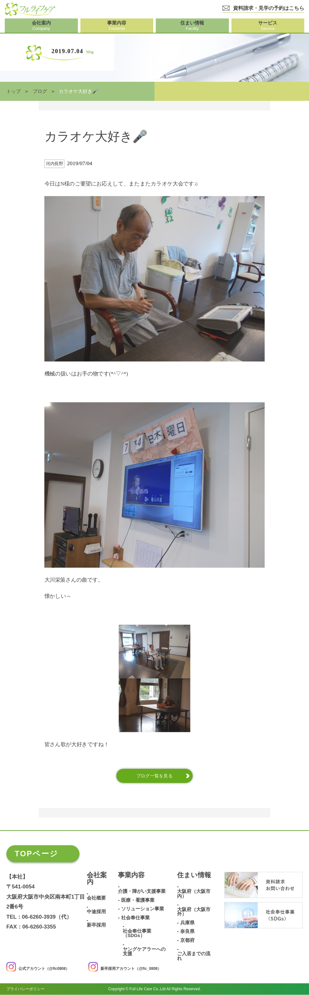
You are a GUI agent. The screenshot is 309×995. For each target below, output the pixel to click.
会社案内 (97, 879)
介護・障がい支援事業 (142, 891)
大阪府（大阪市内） (193, 894)
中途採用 (96, 911)
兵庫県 (187, 923)
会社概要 (96, 898)
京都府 (187, 940)
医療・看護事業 (137, 900)
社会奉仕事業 (135, 917)
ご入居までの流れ (193, 956)
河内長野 (54, 163)
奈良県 (187, 931)
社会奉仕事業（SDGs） (137, 933)
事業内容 (131, 875)
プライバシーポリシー (25, 989)
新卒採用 (96, 925)
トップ (13, 91)
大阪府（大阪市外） (193, 912)
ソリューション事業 (142, 909)
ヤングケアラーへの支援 (144, 951)
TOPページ (36, 853)
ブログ (40, 91)
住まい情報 (194, 875)
